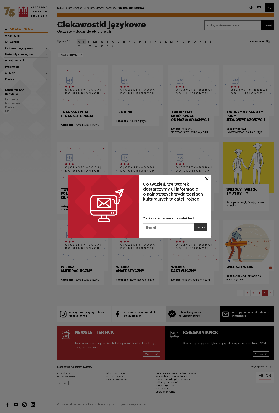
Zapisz (200, 227)
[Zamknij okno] (207, 179)
